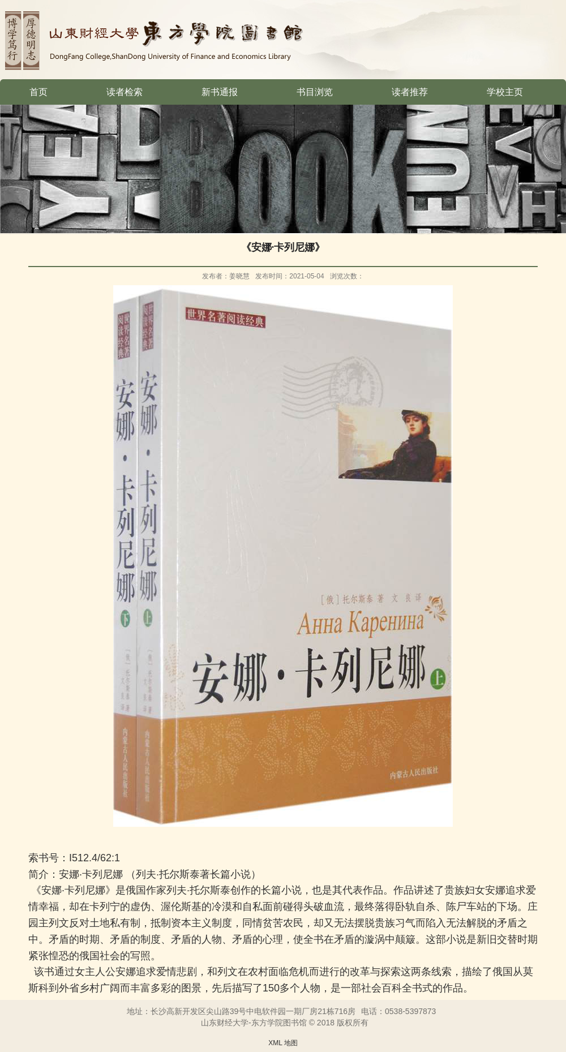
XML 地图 (283, 1043)
